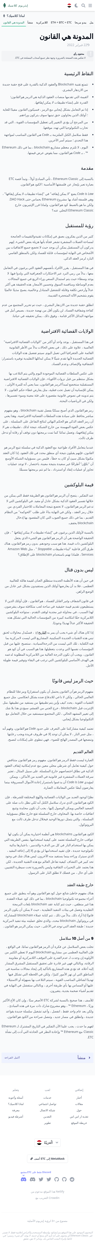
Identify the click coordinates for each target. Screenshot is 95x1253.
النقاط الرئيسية (78, 73)
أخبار (79, 1097)
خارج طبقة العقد (80, 885)
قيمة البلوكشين (78, 484)
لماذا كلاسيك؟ (16, 1104)
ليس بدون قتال (79, 569)
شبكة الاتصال (47, 1110)
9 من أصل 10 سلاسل (76, 938)
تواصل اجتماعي (48, 1104)
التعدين (47, 1116)
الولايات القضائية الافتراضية (67, 331)
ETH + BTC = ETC (61, 22)
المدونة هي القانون (13, 22)
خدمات (47, 1097)
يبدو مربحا (80, 22)
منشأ (30, 22)
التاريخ (41, 632)
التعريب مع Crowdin (47, 1198)
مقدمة (87, 168)
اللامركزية (42, 22)
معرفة (16, 1110)
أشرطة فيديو (15, 1116)
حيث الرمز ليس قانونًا (72, 680)
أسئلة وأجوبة (15, 1097)
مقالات (79, 1104)
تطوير (47, 1123)
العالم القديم (83, 751)
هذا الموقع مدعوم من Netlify (47, 1191)
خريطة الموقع (79, 1123)
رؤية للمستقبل (79, 225)
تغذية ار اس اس (79, 1116)
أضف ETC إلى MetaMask (47, 1158)
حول (79, 1110)
